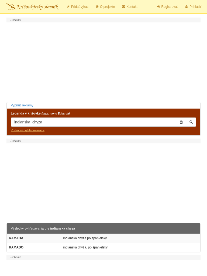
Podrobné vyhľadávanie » (27, 130)
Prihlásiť (192, 7)
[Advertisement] (103, 61)
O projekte (105, 7)
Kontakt (129, 7)
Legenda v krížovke (40, 113)
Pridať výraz (77, 7)
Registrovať (167, 7)
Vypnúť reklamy (22, 105)
